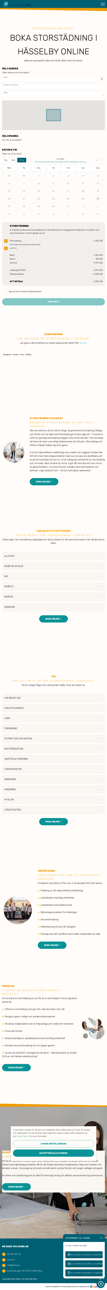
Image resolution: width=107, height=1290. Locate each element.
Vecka (13, 160)
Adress (5, 77)
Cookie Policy (22, 1136)
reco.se (83, 343)
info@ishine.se (13, 1265)
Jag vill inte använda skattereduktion (23, 291)
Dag (5, 160)
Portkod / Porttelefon (10, 85)
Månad (21, 160)
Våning (5, 92)
